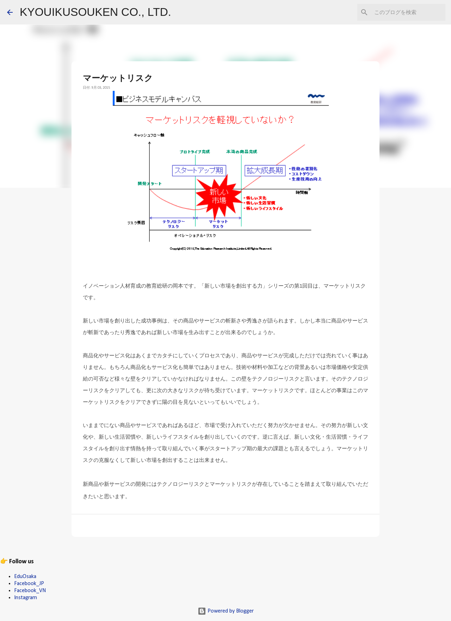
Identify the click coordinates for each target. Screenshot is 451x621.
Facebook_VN (30, 591)
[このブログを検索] (408, 12)
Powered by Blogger (226, 611)
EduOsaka (25, 576)
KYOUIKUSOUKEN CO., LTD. (95, 12)
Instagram (25, 598)
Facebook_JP (29, 583)
